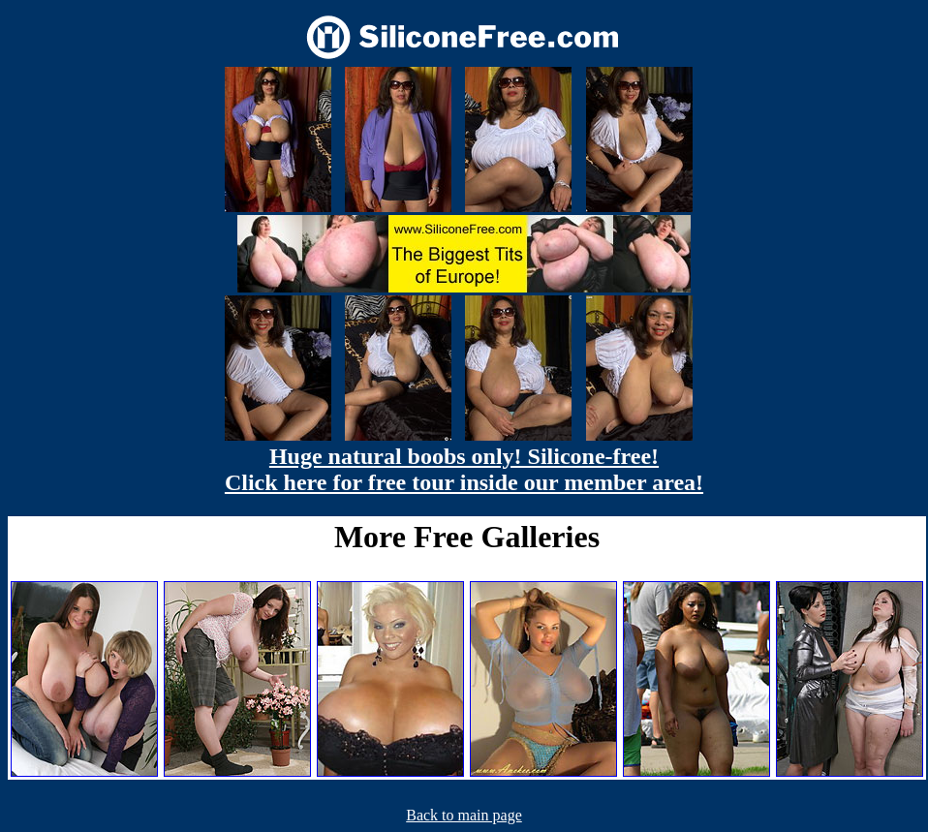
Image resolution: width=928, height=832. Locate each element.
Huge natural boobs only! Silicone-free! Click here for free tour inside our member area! (464, 469)
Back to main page (464, 815)
